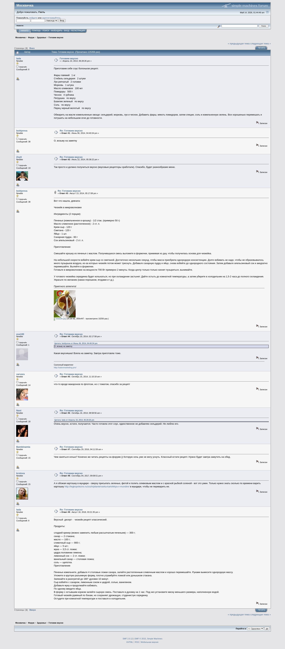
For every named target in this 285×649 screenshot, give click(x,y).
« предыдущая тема (239, 43)
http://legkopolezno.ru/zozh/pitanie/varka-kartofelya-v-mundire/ (97, 486)
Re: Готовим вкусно (71, 130)
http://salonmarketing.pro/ (65, 367)
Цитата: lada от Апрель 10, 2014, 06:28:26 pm (74, 420)
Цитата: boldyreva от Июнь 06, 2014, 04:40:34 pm (75, 343)
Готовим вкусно (69, 58)
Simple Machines (154, 639)
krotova (20, 473)
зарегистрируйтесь (51, 18)
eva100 (20, 334)
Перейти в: (241, 629)
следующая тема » (260, 43)
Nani (18, 410)
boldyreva (21, 130)
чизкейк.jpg (60, 318)
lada (18, 58)
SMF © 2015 (140, 639)
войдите (33, 18)
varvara (20, 374)
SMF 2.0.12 (128, 639)
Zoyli (19, 157)
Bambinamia (23, 447)
